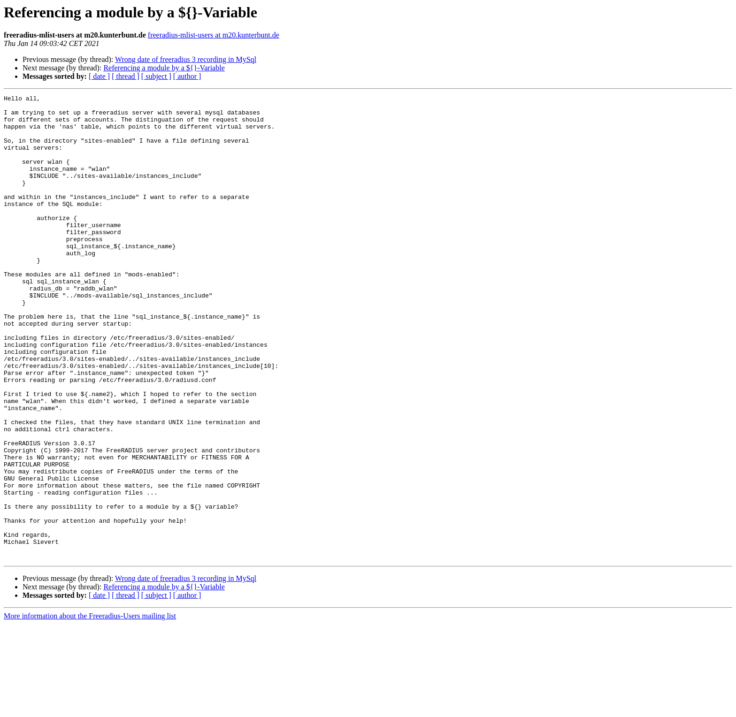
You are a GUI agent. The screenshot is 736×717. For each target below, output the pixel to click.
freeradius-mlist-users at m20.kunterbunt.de (213, 35)
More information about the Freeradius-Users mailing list (90, 709)
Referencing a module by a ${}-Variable (163, 68)
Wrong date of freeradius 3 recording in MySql (185, 59)
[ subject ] (156, 76)
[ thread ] (125, 76)
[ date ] (99, 76)
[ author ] (187, 76)
